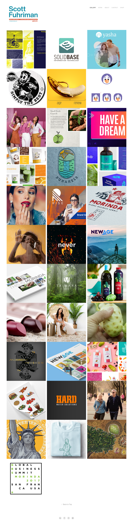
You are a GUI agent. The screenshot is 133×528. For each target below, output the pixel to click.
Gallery (93, 7)
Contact (115, 7)
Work (100, 7)
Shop (122, 7)
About (107, 7)
